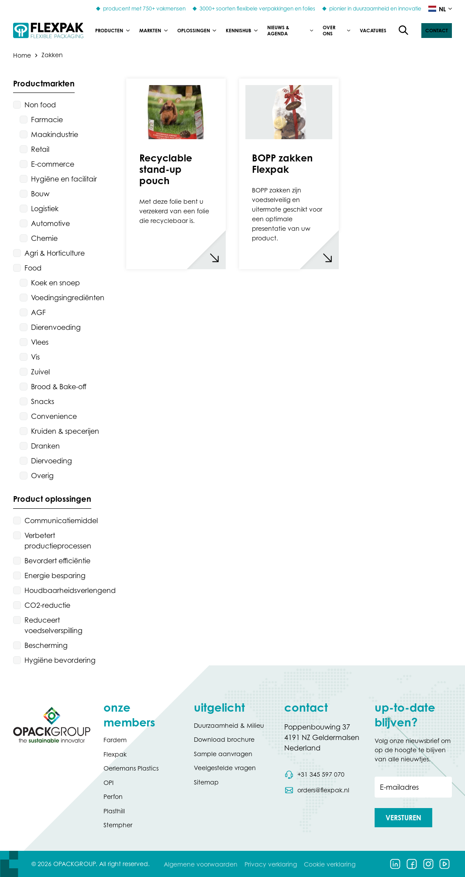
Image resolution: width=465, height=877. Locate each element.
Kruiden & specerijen (65, 431)
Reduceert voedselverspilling (53, 625)
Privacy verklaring (271, 864)
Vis (35, 357)
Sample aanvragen (223, 753)
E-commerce (52, 164)
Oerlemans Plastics (130, 768)
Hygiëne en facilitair (64, 179)
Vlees (39, 342)
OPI (108, 782)
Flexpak (115, 754)
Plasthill (114, 811)
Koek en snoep (55, 282)
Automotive (50, 223)
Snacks (42, 401)
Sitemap (206, 782)
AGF (38, 312)
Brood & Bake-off (58, 386)
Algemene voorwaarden (201, 864)
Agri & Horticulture (54, 253)
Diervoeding (51, 460)
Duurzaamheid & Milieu (229, 725)
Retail (40, 149)
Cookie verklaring (329, 864)
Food (32, 268)
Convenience (54, 416)
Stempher (117, 825)
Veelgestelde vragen (225, 767)
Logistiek (45, 208)
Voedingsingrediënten (67, 297)
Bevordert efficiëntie (57, 560)
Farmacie (47, 119)
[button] (436, 30)
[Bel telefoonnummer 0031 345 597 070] (314, 774)
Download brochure (224, 739)
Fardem (115, 739)
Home (22, 54)
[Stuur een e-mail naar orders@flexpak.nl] (316, 790)
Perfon (113, 796)
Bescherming (46, 645)
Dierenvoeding (56, 327)
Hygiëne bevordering (60, 660)
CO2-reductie (47, 605)
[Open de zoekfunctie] (403, 30)
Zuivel (40, 371)
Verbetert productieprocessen (57, 540)
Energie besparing (55, 575)
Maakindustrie (54, 134)
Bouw (40, 193)
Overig (42, 475)
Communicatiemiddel (61, 520)
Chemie (44, 238)
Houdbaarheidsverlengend (70, 590)
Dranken (45, 446)
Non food (40, 104)
